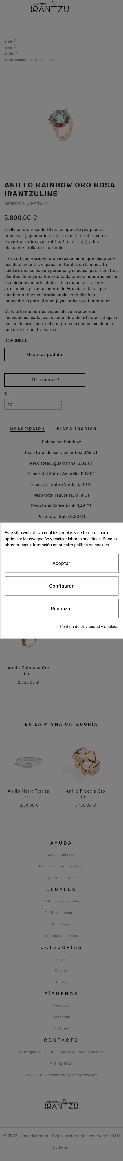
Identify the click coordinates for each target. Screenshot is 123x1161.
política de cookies (91, 544)
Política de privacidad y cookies (89, 626)
